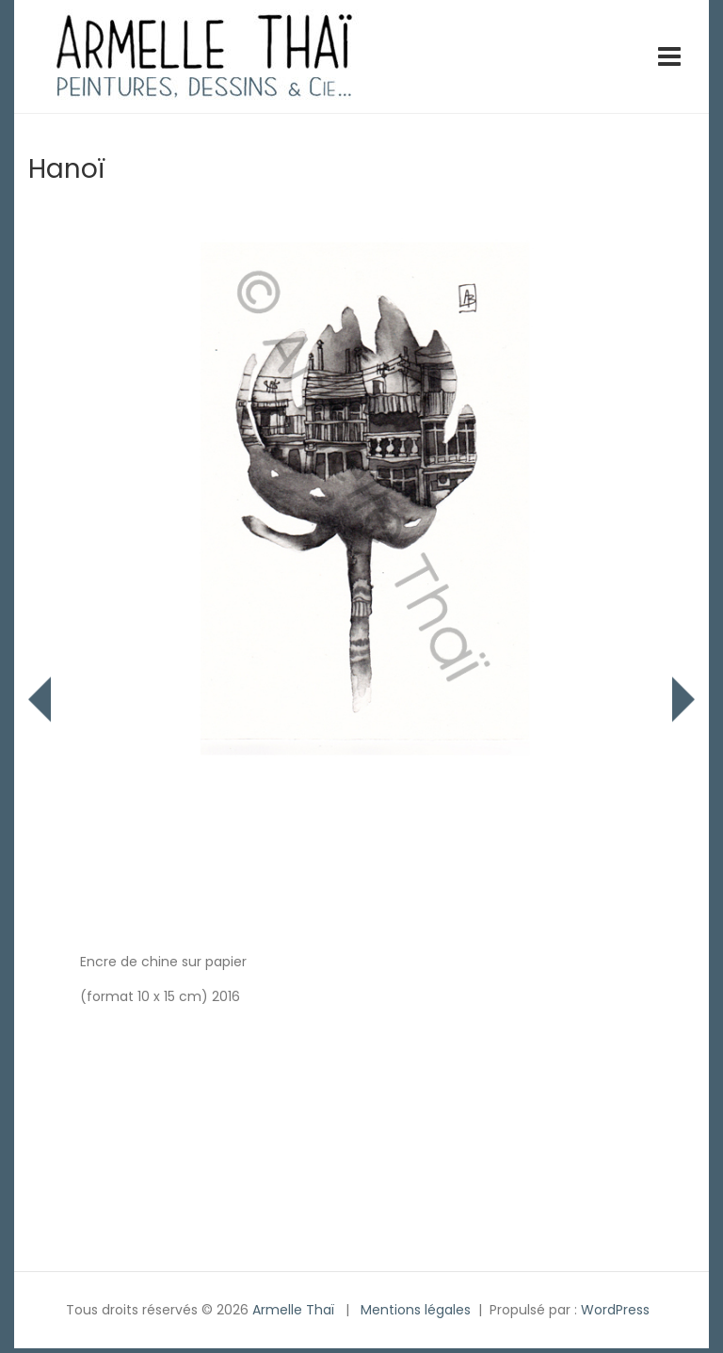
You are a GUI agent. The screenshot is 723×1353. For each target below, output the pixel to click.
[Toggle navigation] (669, 56)
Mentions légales (416, 1309)
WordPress (615, 1309)
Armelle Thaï (293, 1309)
